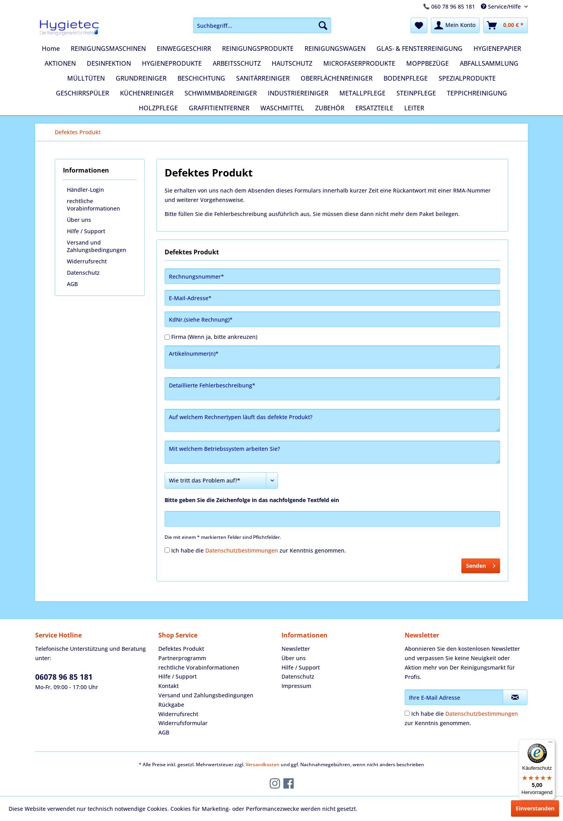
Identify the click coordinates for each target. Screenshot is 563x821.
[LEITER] (414, 108)
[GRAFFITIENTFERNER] (219, 108)
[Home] (50, 48)
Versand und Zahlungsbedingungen (96, 246)
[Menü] (550, 744)
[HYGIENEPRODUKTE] (171, 63)
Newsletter (296, 648)
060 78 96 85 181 (453, 6)
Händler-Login (85, 189)
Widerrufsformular (183, 723)
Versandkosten (263, 764)
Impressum (296, 686)
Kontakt (168, 686)
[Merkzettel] (419, 25)
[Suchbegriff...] (262, 25)
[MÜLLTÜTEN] (86, 78)
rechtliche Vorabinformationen (93, 204)
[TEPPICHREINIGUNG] (477, 93)
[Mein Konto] (455, 25)
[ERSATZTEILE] (374, 108)
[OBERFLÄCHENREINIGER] (336, 78)
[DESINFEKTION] (108, 63)
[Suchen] (323, 25)
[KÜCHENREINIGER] (147, 93)
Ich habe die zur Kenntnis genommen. (258, 550)
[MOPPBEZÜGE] (427, 63)
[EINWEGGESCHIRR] (184, 48)
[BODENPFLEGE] (405, 78)
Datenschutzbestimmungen (241, 550)
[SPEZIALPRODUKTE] (467, 78)
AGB (72, 284)
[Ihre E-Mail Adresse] (454, 697)
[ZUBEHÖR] (330, 108)
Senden (480, 564)
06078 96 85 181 (64, 677)
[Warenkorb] (505, 25)
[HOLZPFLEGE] (158, 108)
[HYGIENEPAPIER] (497, 48)
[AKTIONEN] (60, 63)
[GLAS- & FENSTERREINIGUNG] (419, 48)
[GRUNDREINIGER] (141, 78)
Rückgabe (171, 704)
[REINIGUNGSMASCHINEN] (108, 48)
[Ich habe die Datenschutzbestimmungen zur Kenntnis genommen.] (167, 550)
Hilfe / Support (86, 231)
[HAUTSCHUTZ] (292, 63)
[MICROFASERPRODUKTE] (359, 63)
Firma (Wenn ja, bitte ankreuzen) (214, 336)
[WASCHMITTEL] (282, 108)
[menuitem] (262, 25)
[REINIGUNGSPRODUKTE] (258, 48)
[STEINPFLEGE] (416, 93)
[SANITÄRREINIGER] (263, 78)
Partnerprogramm (182, 658)
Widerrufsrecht (87, 261)
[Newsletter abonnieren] (515, 697)
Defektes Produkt (181, 648)
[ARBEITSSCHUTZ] (236, 63)
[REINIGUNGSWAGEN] (335, 48)
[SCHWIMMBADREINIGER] (220, 93)
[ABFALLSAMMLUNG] (489, 63)
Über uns (79, 219)
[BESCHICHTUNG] (201, 78)
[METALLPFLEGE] (362, 93)
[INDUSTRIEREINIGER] (298, 93)
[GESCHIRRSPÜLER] (82, 93)
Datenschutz (83, 272)
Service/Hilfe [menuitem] (501, 6)
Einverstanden (535, 808)
